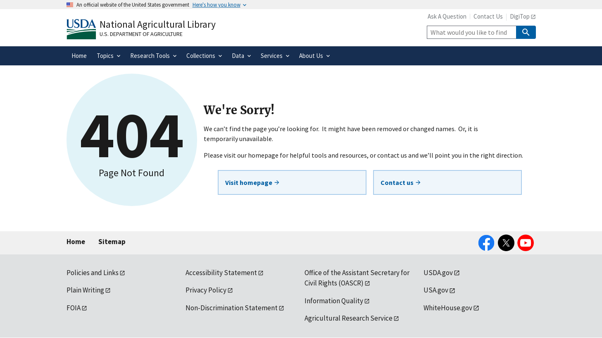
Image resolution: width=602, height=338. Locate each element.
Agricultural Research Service (349, 318)
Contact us (401, 182)
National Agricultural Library (158, 24)
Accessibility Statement (221, 272)
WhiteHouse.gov (448, 307)
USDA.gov (438, 272)
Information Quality (334, 300)
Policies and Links (93, 272)
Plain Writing (85, 290)
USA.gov (436, 290)
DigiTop (520, 16)
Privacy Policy (206, 290)
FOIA (74, 307)
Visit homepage (252, 182)
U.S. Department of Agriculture (141, 34)
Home (76, 241)
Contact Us (488, 16)
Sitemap (112, 241)
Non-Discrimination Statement (232, 307)
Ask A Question (447, 16)
